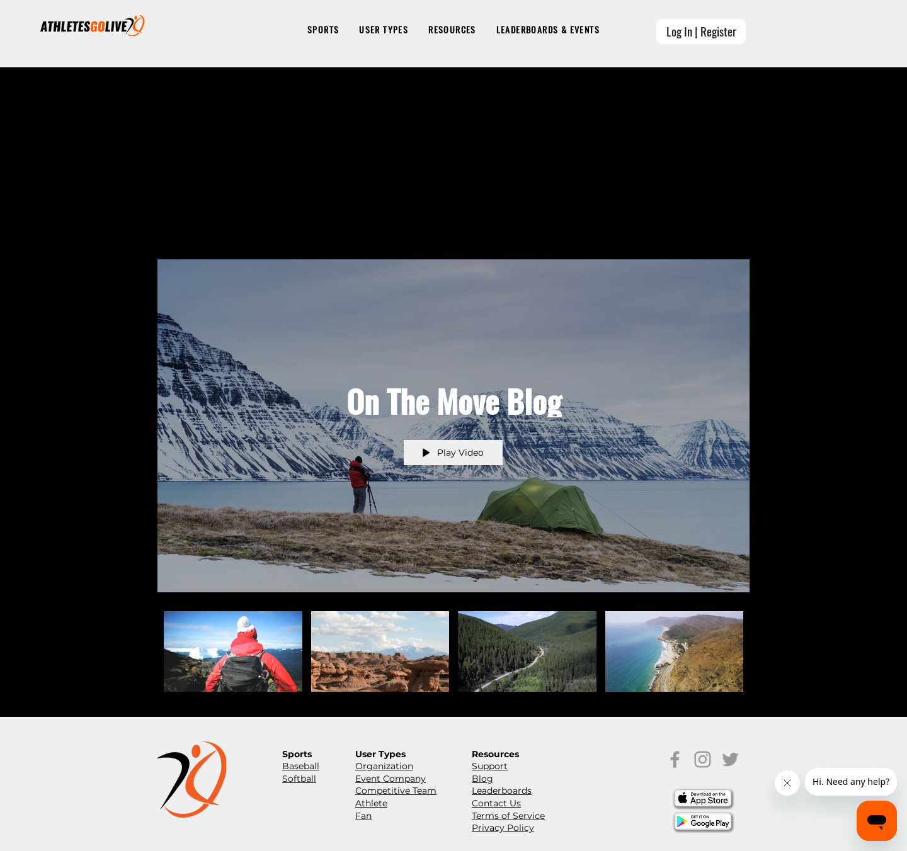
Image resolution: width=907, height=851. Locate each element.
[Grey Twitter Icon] (730, 759)
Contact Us (496, 803)
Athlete (371, 803)
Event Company (390, 778)
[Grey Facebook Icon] (675, 759)
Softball (299, 778)
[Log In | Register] (701, 31)
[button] (323, 30)
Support (490, 766)
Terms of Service (508, 815)
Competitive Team (395, 790)
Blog (482, 778)
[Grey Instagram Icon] (703, 759)
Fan (363, 815)
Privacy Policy (503, 827)
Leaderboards (502, 790)
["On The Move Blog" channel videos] (453, 654)
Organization (384, 766)
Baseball (300, 766)
